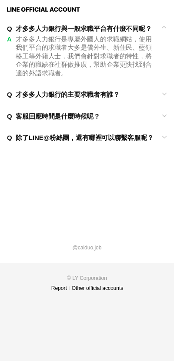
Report (59, 288)
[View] (87, 28)
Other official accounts (98, 288)
